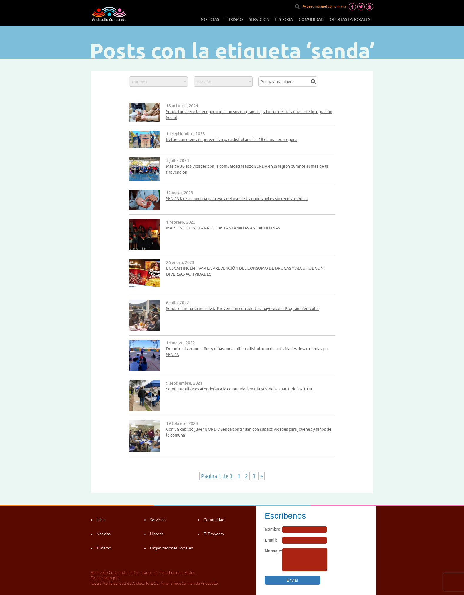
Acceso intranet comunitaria (324, 6)
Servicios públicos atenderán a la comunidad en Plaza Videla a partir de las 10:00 (239, 389)
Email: (271, 540)
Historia (284, 19)
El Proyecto (213, 534)
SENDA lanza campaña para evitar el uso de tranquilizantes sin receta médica (237, 198)
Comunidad (311, 19)
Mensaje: (273, 551)
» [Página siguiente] (261, 476)
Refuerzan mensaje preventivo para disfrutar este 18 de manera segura (231, 139)
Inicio (101, 519)
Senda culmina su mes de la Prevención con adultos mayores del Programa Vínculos (242, 308)
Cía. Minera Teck (167, 583)
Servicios (259, 19)
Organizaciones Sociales (171, 548)
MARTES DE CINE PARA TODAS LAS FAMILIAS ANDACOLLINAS (223, 228)
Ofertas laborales (350, 19)
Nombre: (273, 529)
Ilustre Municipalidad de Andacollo (120, 583)
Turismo (234, 19)
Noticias (210, 19)
